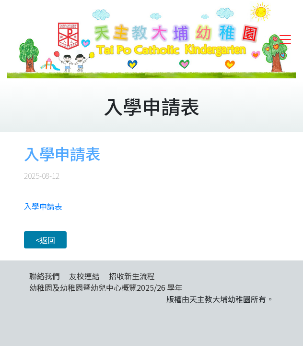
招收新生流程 (132, 276)
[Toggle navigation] (285, 39)
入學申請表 (43, 206)
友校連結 (84, 276)
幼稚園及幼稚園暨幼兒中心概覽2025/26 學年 (106, 287)
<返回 (45, 240)
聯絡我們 (44, 276)
